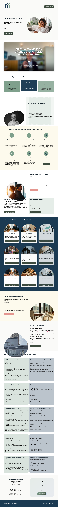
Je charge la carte (42, 495)
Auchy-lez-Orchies (36, 333)
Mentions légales (51, 505)
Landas (36, 334)
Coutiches (49, 333)
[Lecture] (29, 61)
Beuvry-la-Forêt (43, 333)
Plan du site (45, 505)
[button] (29, 56)
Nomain (39, 334)
